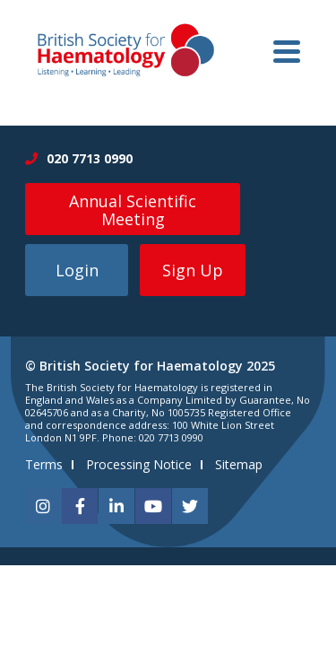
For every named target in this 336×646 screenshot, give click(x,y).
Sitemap (239, 464)
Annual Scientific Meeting (132, 210)
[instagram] (43, 506)
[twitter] (190, 506)
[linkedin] (116, 506)
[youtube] (153, 506)
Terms (44, 464)
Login (77, 270)
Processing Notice (139, 464)
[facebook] (80, 506)
